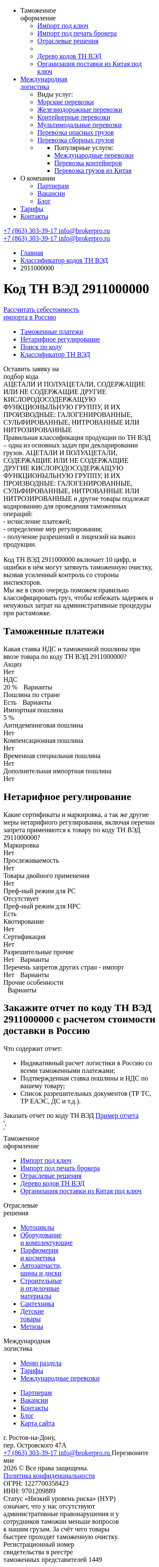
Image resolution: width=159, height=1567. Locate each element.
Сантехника (37, 1303)
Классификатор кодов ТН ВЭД (64, 260)
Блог (44, 201)
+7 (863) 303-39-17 (31, 230)
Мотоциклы (37, 1227)
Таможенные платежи (51, 331)
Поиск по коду (41, 346)
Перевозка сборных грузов (75, 140)
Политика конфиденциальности (49, 1475)
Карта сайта (37, 1423)
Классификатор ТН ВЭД (55, 354)
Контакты (34, 216)
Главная (31, 252)
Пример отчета (117, 1115)
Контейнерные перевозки (73, 117)
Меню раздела (40, 1363)
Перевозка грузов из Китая (92, 170)
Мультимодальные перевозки (79, 124)
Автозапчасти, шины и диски (40, 1269)
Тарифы (31, 208)
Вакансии (51, 193)
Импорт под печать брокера (77, 33)
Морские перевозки (65, 102)
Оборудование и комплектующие (46, 1238)
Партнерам (53, 185)
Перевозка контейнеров (88, 163)
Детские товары (32, 1315)
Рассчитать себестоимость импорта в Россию (41, 313)
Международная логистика (43, 82)
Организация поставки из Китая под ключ (81, 1191)
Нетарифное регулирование (60, 339)
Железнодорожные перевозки (79, 109)
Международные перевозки (94, 155)
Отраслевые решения (67, 40)
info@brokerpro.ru (84, 230)
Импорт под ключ (62, 25)
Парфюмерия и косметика (39, 1254)
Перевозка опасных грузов (75, 132)
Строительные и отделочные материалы (41, 1288)
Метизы (31, 1326)
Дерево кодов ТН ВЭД (69, 56)
